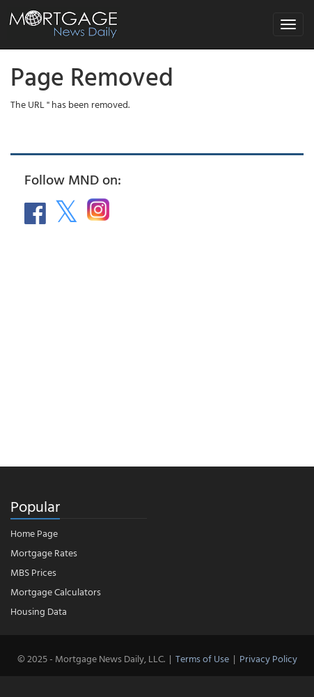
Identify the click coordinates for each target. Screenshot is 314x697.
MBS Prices (33, 572)
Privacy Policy (268, 658)
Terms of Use (202, 658)
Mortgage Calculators (55, 591)
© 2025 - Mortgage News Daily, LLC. (91, 658)
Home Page (34, 533)
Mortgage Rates (43, 552)
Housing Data (38, 611)
